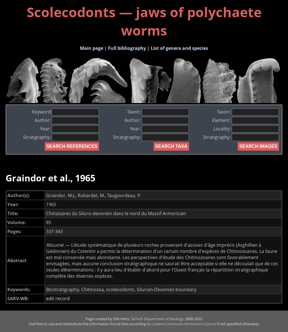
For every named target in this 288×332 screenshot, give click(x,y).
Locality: (246, 129)
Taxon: (158, 112)
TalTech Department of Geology (157, 318)
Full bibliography (127, 48)
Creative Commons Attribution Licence (183, 323)
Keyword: (65, 112)
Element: (245, 120)
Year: (69, 129)
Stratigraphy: (61, 137)
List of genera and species (179, 48)
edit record (58, 298)
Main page (91, 48)
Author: (67, 120)
